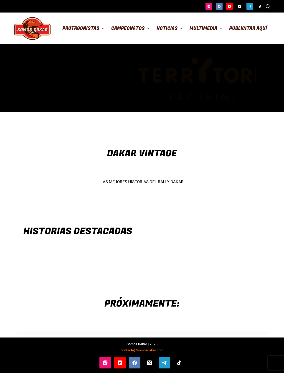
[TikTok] (260, 6)
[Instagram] (208, 6)
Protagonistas (84, 28)
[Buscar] (268, 6)
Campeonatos (131, 28)
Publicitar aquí (248, 28)
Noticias (170, 28)
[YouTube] (229, 6)
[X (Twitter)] (239, 6)
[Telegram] (249, 6)
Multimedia (206, 28)
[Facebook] (219, 6)
